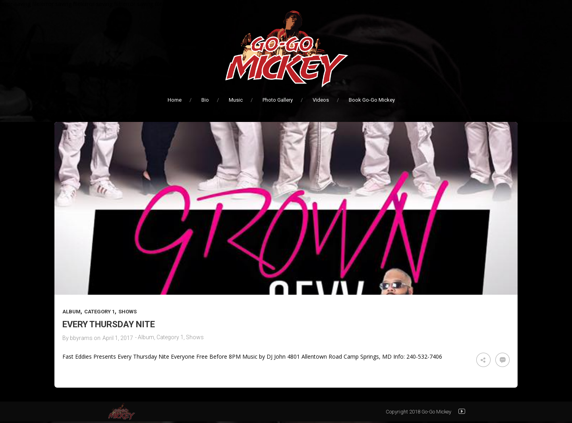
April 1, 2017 (117, 338)
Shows (127, 312)
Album (71, 312)
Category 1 (99, 312)
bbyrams (81, 338)
